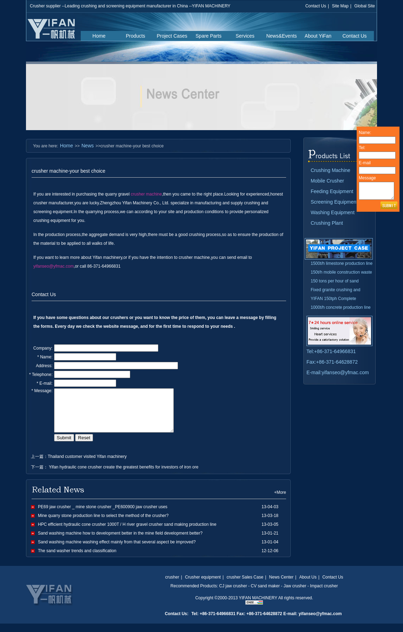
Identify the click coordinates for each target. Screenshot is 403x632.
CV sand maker (265, 594)
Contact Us (315, 6)
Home (98, 36)
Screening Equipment (334, 202)
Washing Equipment (333, 212)
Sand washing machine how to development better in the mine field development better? (120, 541)
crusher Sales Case (244, 585)
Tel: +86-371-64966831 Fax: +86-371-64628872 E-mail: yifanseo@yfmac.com (266, 622)
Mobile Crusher (327, 181)
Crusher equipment (203, 585)
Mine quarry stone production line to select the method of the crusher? (103, 524)
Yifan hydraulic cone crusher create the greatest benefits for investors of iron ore (123, 475)
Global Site (364, 6)
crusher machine (146, 194)
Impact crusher (324, 594)
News (87, 145)
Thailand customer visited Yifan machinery (87, 464)
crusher (172, 585)
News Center (281, 585)
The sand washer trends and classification (77, 559)
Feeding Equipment (332, 191)
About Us (307, 585)
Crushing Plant (327, 223)
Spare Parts (209, 36)
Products (135, 36)
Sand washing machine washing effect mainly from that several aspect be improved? (117, 550)
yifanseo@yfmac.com (53, 266)
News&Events (281, 36)
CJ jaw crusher (233, 594)
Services (245, 36)
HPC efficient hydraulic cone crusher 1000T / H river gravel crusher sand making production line (127, 532)
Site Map (340, 6)
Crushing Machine (330, 170)
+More (280, 500)
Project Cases (172, 36)
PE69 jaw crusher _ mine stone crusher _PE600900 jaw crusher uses (102, 515)
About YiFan (318, 36)
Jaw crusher (295, 594)
